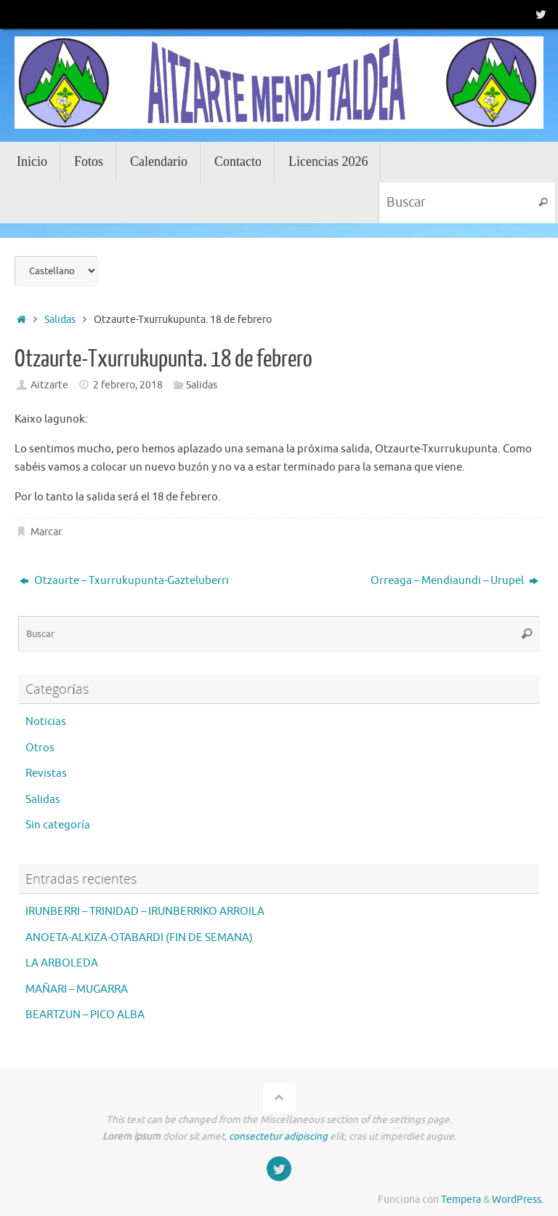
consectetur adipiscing (278, 1136)
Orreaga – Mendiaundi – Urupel (454, 581)
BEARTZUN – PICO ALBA (85, 1015)
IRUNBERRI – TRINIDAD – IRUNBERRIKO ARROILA (144, 912)
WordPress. (517, 1199)
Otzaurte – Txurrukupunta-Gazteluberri (124, 581)
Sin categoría (57, 825)
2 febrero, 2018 (128, 385)
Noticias (45, 722)
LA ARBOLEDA (61, 963)
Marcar (46, 532)
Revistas (46, 773)
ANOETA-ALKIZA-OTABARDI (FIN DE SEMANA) (139, 938)
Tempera (461, 1199)
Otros (39, 748)
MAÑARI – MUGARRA (76, 989)
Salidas (60, 319)
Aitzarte (49, 385)
